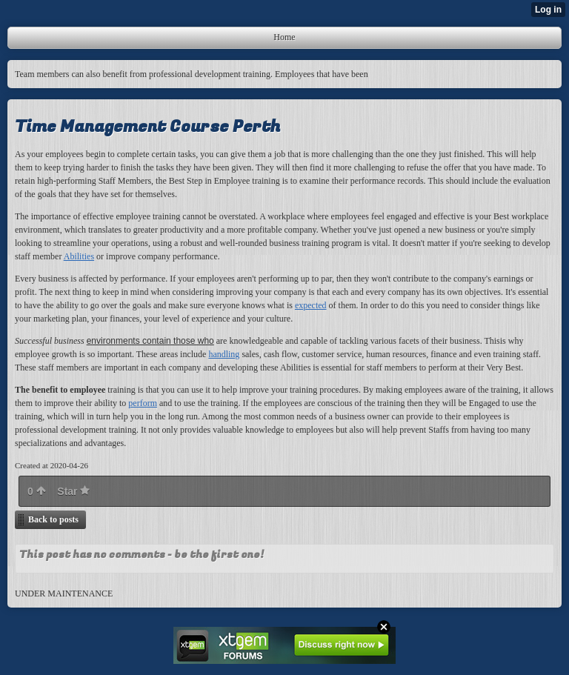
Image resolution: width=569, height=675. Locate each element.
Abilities (79, 256)
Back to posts (53, 519)
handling (223, 354)
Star (73, 491)
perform (142, 403)
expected (311, 305)
